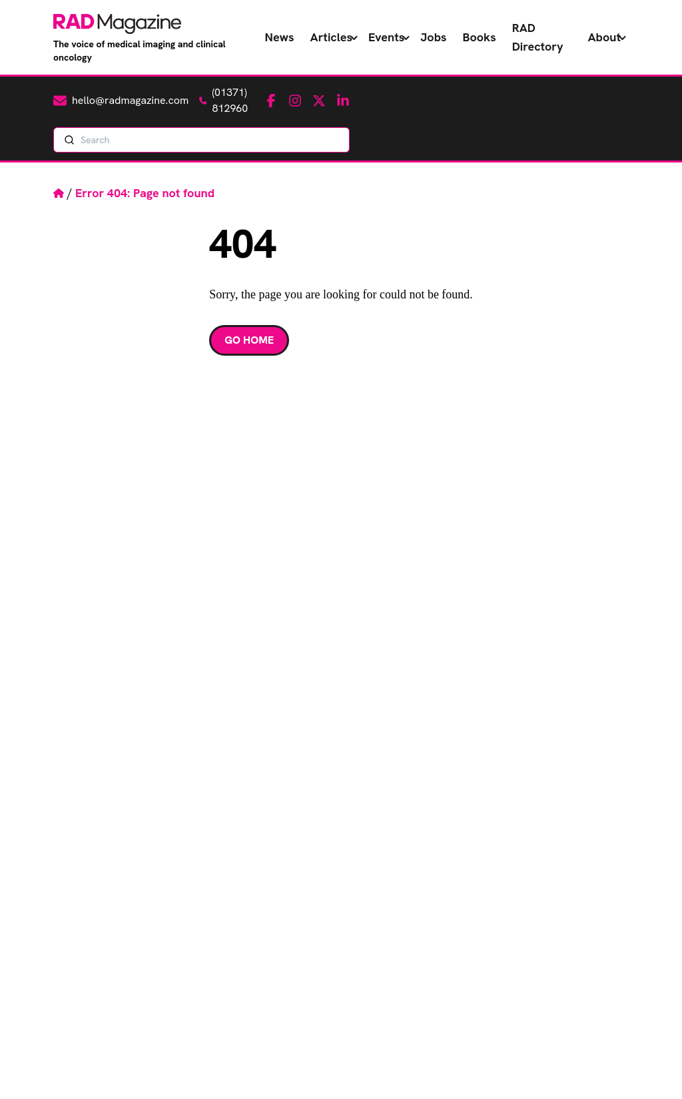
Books (479, 37)
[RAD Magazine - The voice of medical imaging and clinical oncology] (117, 24)
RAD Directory (537, 37)
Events (386, 37)
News (279, 37)
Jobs (433, 37)
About (604, 37)
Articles (331, 37)
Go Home (249, 340)
